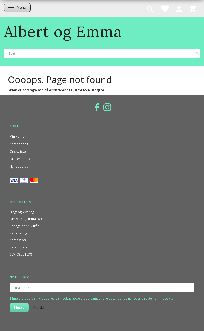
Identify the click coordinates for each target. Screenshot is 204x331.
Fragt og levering (22, 212)
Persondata (18, 247)
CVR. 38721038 (21, 254)
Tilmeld (19, 307)
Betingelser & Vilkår (24, 226)
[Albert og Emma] (63, 31)
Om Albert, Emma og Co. (28, 219)
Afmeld (38, 307)
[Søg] (197, 53)
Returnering (18, 233)
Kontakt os (18, 240)
